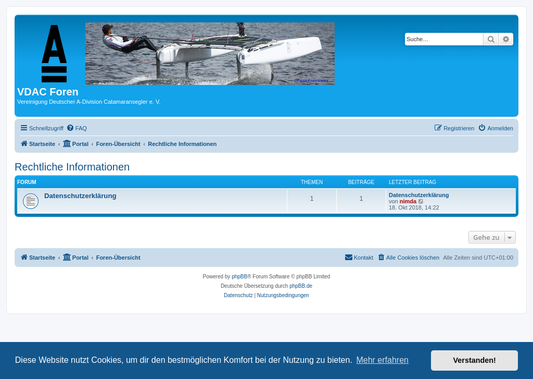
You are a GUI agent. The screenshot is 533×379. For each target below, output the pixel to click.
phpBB (239, 276)
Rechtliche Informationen (72, 167)
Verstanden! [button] (474, 360)
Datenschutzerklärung (80, 196)
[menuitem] (76, 128)
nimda (408, 201)
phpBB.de (300, 286)
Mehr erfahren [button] (382, 360)
